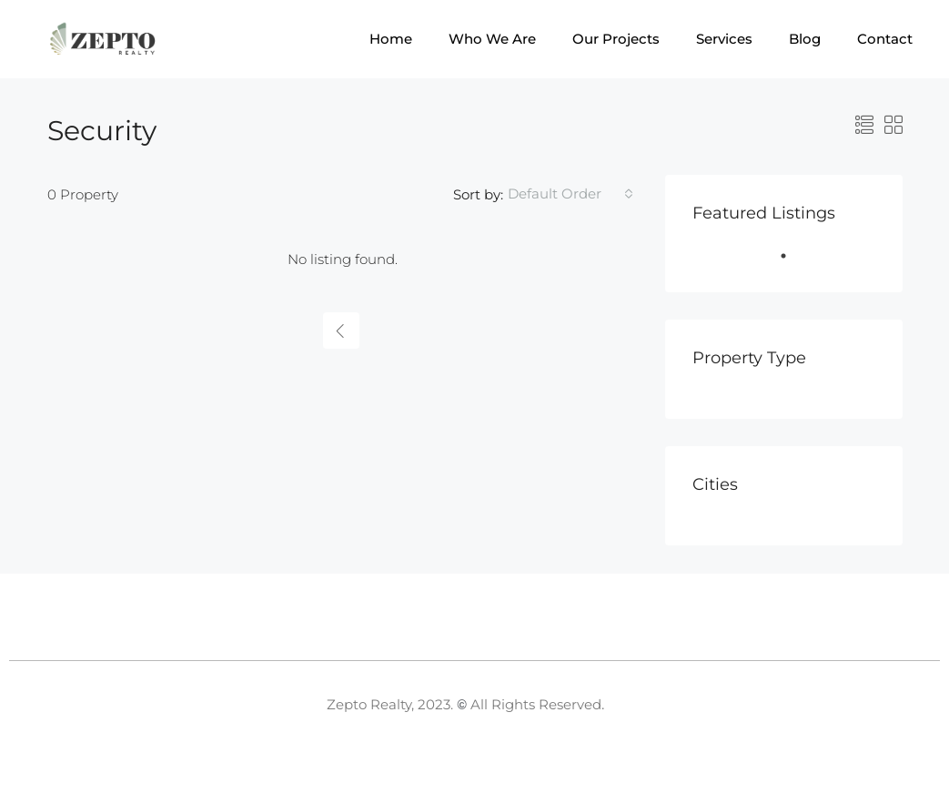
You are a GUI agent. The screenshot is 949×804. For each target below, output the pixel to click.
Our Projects (616, 38)
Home (390, 38)
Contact (885, 38)
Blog (805, 38)
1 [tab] (792, 263)
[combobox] (570, 194)
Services (724, 38)
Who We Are (492, 38)
